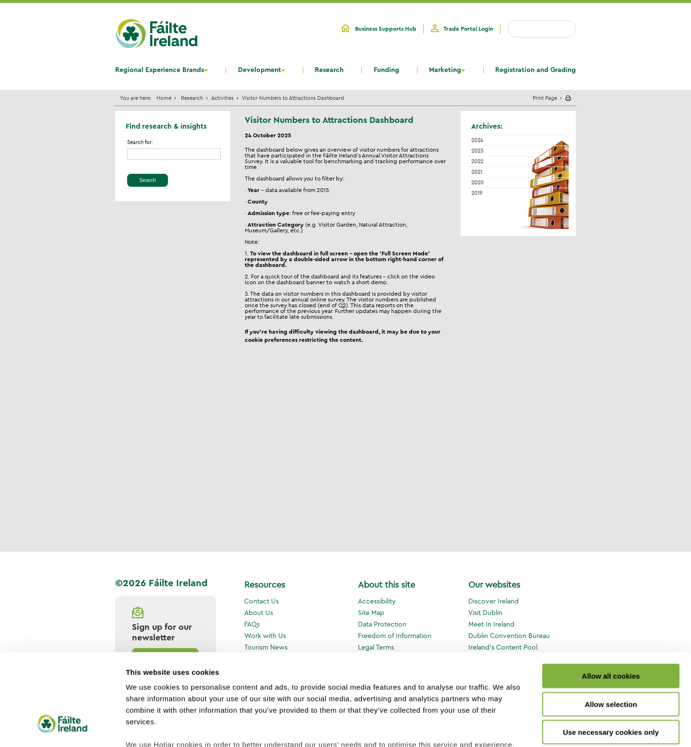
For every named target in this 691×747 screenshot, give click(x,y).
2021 (476, 172)
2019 (476, 193)
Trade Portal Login (468, 29)
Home (163, 98)
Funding (386, 70)
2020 (477, 182)
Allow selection (610, 627)
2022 (477, 161)
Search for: (140, 142)
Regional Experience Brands (159, 70)
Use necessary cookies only (611, 655)
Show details (503, 728)
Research (329, 70)
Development (259, 70)
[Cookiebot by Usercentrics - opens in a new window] (62, 728)
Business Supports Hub (386, 29)
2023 (477, 150)
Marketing (445, 70)
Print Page (545, 98)
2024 (477, 140)
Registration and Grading (535, 70)
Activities (222, 98)
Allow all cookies (611, 599)
